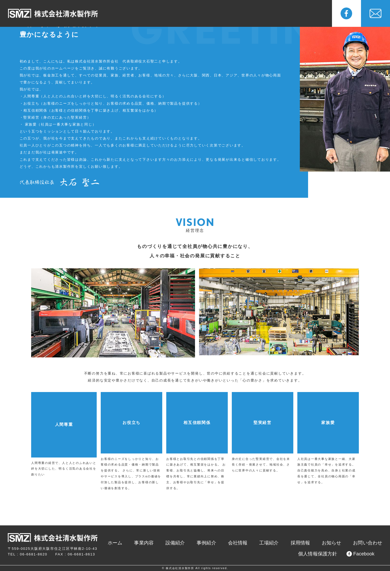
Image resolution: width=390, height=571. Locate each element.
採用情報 (280, 14)
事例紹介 (197, 14)
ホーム (147, 543)
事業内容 (142, 14)
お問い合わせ (370, 543)
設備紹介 (169, 14)
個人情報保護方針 (323, 554)
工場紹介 (252, 14)
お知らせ (308, 14)
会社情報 (225, 14)
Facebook (361, 554)
